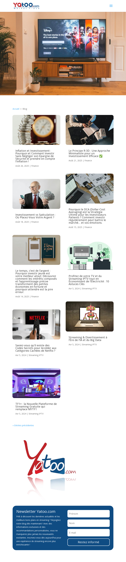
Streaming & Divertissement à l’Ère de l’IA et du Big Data (88, 339)
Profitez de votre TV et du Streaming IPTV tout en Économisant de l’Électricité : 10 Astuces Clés (89, 280)
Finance (35, 165)
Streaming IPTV (36, 355)
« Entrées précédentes (23, 425)
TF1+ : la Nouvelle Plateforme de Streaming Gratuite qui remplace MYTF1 (36, 406)
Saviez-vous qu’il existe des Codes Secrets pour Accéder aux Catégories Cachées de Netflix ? (35, 348)
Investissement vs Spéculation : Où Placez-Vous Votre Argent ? (35, 216)
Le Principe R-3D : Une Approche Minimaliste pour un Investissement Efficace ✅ (89, 153)
